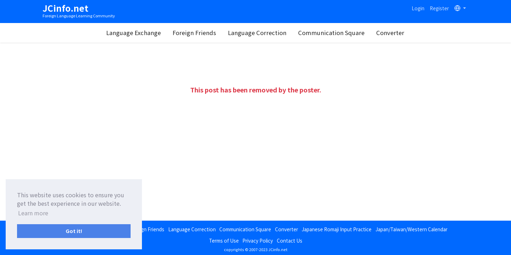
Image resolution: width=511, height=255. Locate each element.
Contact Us (289, 240)
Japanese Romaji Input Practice (337, 229)
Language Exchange (133, 32)
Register (439, 8)
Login (418, 8)
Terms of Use (224, 240)
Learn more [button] (33, 213)
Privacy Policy (257, 240)
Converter (390, 32)
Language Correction (257, 32)
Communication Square (331, 32)
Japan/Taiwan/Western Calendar (411, 229)
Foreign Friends (194, 32)
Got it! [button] (74, 230)
